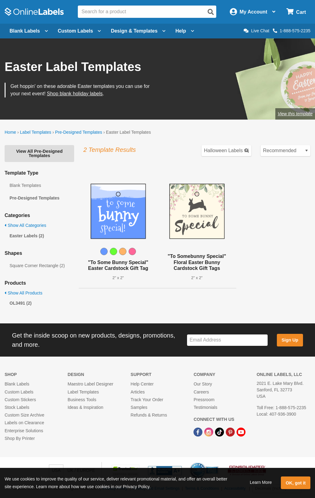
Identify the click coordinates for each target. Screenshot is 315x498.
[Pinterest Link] (231, 431)
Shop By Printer (20, 438)
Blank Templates (25, 185)
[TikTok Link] (220, 431)
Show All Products (23, 292)
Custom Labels (19, 391)
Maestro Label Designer (91, 383)
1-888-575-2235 (291, 30)
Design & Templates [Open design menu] (138, 31)
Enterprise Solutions (24, 430)
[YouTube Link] (241, 431)
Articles (138, 391)
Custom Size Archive (24, 415)
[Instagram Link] (209, 431)
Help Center (142, 383)
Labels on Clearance (24, 422)
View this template (295, 113)
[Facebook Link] (198, 431)
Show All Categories (25, 225)
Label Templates (35, 132)
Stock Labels (17, 407)
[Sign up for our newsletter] (227, 340)
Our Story (202, 383)
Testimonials (205, 407)
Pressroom (203, 399)
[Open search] (210, 12)
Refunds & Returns (149, 415)
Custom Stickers (20, 399)
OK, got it (296, 482)
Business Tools (82, 399)
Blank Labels (17, 383)
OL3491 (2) (21, 303)
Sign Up (289, 340)
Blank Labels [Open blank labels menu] (29, 31)
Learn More (261, 482)
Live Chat (256, 31)
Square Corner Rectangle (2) (37, 265)
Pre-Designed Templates (78, 132)
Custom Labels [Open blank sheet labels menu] (79, 31)
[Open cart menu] (296, 12)
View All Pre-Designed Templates (39, 153)
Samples (139, 407)
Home (10, 132)
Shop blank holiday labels (74, 93)
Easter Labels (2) (27, 235)
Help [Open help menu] (184, 31)
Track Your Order (147, 399)
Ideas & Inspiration (85, 407)
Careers (201, 391)
